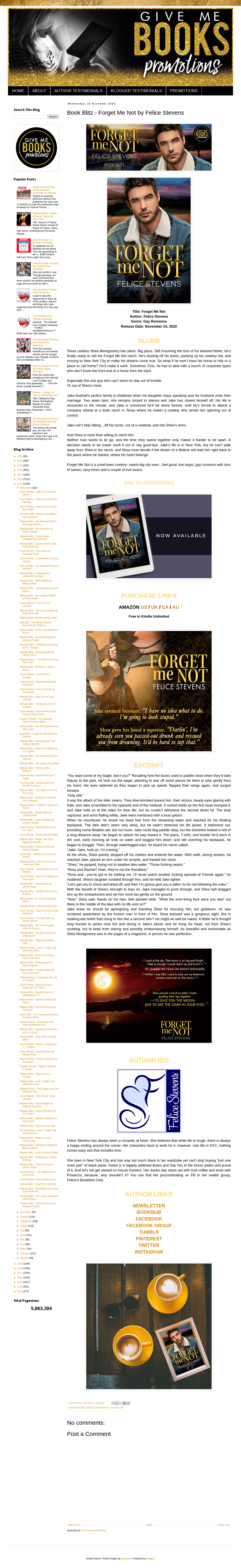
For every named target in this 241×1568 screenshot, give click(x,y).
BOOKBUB (149, 1212)
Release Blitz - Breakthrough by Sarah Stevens (36, 964)
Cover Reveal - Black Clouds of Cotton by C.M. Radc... (36, 986)
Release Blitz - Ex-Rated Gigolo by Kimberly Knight (38, 638)
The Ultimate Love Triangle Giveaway (42, 317)
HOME (18, 91)
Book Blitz (80, 1407)
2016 (20, 1277)
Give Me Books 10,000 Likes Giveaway (44, 291)
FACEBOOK (149, 1218)
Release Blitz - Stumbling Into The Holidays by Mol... (37, 742)
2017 (20, 1273)
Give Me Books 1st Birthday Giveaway (43, 241)
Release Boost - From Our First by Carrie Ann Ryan (37, 863)
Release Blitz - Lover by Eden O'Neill (39, 1152)
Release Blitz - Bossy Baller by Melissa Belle (36, 582)
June (23, 1235)
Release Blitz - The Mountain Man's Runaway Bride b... (38, 523)
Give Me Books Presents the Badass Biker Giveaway (46, 369)
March (23, 1248)
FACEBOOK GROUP (149, 1225)
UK (154, 607)
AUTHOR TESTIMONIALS (78, 91)
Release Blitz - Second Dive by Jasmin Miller (36, 885)
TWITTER (149, 1245)
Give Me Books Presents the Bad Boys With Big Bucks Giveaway (46, 421)
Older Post (224, 1525)
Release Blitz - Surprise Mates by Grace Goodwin (37, 971)
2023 (20, 470)
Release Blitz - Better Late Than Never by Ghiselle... (36, 840)
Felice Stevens (102, 1407)
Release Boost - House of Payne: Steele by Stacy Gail (45, 216)
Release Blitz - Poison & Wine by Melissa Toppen (37, 848)
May (22, 1239)
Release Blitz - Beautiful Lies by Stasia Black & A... (36, 993)
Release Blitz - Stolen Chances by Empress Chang (37, 1205)
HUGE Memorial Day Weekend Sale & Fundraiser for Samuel (44, 190)
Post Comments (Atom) (93, 1530)
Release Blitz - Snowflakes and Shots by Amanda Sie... (39, 1190)
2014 (20, 1286)
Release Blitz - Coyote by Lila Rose (38, 1184)
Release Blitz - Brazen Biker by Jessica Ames (36, 814)
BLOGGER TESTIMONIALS (136, 91)
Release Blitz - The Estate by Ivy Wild (39, 763)
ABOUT (39, 91)
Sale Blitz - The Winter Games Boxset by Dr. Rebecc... (35, 624)
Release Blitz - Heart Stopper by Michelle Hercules (36, 1105)
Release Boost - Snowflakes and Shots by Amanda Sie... (36, 1023)
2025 (20, 460)
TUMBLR (149, 1232)
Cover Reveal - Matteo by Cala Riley (39, 834)
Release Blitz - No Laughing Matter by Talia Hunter (38, 597)
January (24, 1258)
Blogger (150, 1558)
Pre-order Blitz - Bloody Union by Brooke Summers (37, 784)
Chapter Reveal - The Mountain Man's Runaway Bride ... (36, 720)
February (25, 1253)
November (26, 1212)
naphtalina (126, 1558)
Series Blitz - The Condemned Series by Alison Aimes (39, 1016)
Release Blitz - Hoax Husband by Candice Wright (37, 821)
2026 (20, 456)
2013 (20, 1291)
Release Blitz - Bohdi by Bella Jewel (38, 617)
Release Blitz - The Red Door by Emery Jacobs (36, 530)
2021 (20, 479)
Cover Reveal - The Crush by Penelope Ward (35, 552)
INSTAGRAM (149, 1251)
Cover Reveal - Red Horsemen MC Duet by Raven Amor (38, 713)
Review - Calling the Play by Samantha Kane (45, 394)
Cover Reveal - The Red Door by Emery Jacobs (37, 919)
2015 (20, 1282)
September (26, 1221)
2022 (20, 474)
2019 (20, 1263)
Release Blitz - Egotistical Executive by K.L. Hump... (38, 1030)
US (144, 607)
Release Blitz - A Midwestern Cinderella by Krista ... (34, 575)
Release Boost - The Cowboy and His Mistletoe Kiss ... (39, 1090)
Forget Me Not (116, 1407)
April (22, 1244)
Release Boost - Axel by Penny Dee (38, 906)
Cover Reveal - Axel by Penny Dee (38, 1179)
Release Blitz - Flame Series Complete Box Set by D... (34, 537)
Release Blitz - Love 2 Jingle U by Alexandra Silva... (37, 1082)
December (26, 487)
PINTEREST (149, 1238)
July (22, 1230)
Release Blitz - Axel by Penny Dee (37, 1126)
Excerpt (90, 1407)
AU (175, 607)
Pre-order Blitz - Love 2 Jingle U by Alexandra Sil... (38, 1132)
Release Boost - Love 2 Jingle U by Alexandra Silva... (38, 949)
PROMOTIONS (184, 91)
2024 (20, 465)
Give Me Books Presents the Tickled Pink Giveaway (46, 342)
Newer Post (74, 1525)
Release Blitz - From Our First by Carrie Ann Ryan (37, 956)
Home (149, 1525)
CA (165, 607)
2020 (20, 483)
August (24, 1225)
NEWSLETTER (149, 1205)
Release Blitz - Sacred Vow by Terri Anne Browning (38, 545)
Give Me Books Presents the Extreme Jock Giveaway (46, 266)
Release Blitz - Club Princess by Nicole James (36, 1166)
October (24, 1216)
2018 (20, 1268)
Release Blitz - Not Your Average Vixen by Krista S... (37, 927)
